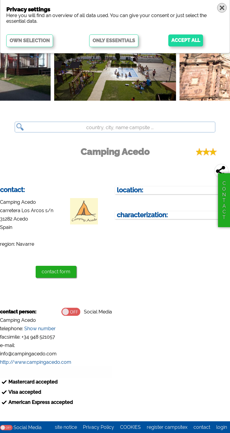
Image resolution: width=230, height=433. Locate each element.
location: (130, 190)
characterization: (142, 215)
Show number (40, 328)
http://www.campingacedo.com (35, 362)
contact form (56, 271)
